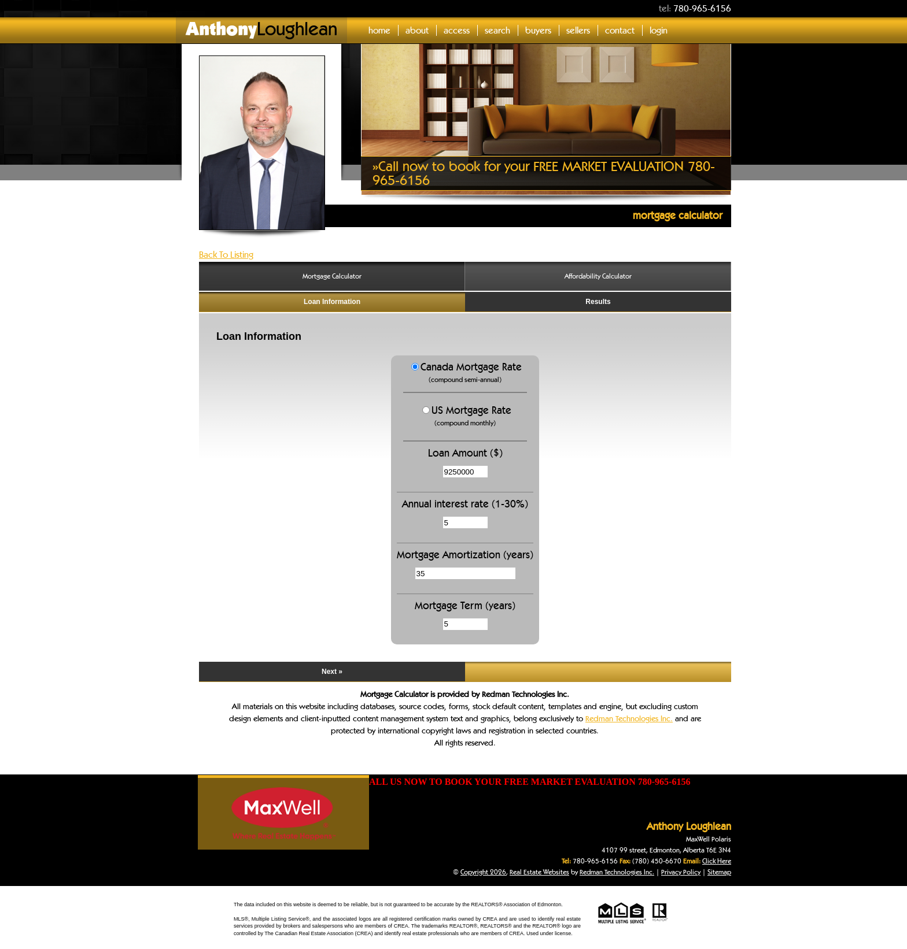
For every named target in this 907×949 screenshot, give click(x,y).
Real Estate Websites (539, 872)
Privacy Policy (680, 872)
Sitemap (719, 872)
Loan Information (332, 302)
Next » (332, 672)
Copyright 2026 (483, 872)
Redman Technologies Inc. (629, 718)
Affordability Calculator (598, 276)
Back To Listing (226, 254)
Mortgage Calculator (332, 276)
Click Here (716, 861)
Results (597, 302)
